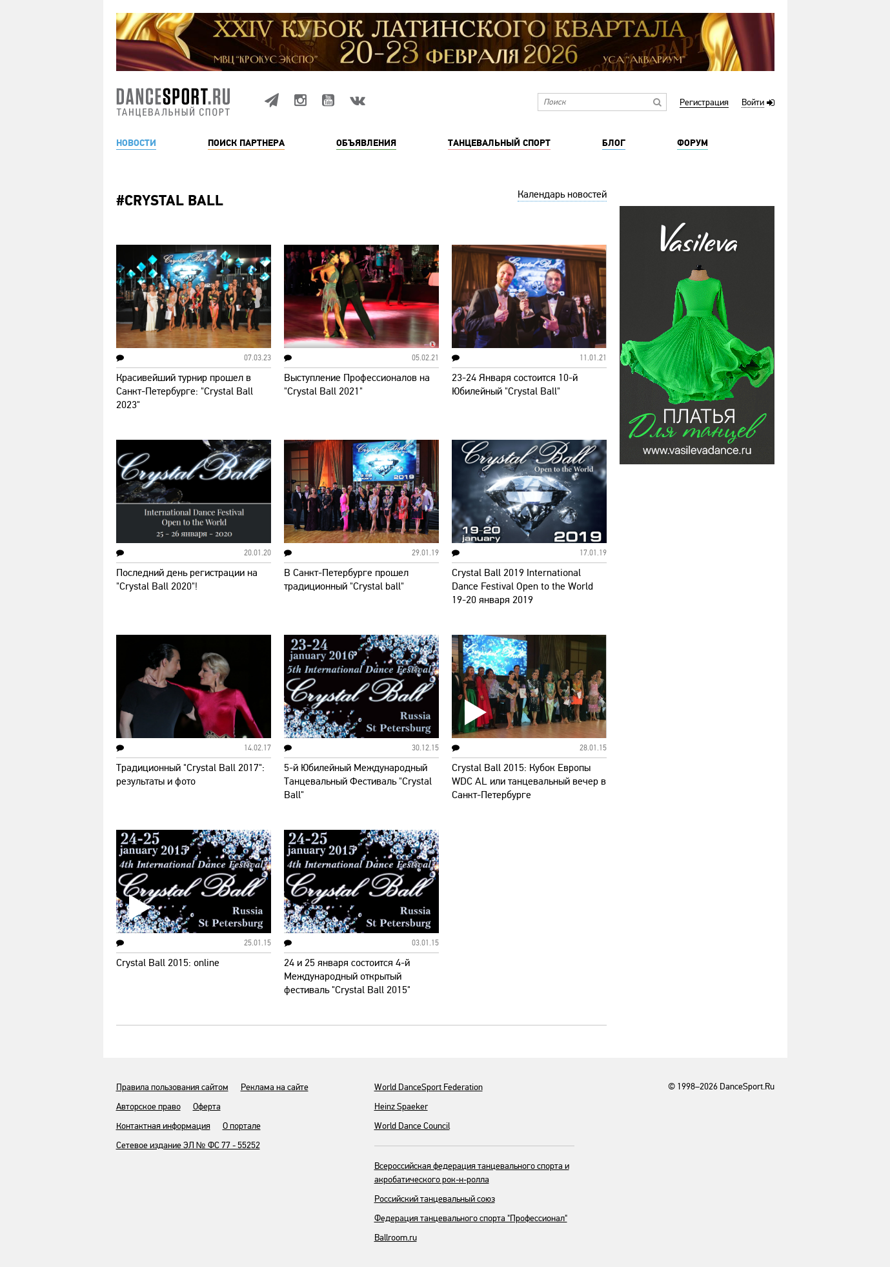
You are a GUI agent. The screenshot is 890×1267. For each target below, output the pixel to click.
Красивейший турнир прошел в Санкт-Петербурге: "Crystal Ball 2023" (184, 391)
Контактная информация (163, 1125)
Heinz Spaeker (401, 1106)
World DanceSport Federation (428, 1087)
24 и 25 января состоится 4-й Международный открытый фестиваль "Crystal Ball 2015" (347, 976)
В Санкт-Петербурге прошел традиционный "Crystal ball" (346, 579)
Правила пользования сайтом (172, 1087)
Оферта (207, 1106)
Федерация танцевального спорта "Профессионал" (470, 1218)
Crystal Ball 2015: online (167, 962)
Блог (613, 143)
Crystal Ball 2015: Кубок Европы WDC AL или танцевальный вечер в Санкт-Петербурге (529, 781)
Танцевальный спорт (499, 143)
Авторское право (148, 1106)
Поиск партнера (246, 143)
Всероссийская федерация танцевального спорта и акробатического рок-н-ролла (471, 1172)
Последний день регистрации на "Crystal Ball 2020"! (187, 579)
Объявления (366, 143)
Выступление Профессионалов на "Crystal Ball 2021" (357, 384)
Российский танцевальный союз (434, 1198)
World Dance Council (412, 1125)
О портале (242, 1125)
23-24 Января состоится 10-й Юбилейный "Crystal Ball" (515, 384)
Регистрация (704, 103)
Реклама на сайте (274, 1087)
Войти (753, 103)
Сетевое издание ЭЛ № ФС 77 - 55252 (188, 1145)
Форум (692, 143)
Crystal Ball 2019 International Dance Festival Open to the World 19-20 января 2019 (522, 586)
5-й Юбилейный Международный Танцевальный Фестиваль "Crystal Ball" (358, 781)
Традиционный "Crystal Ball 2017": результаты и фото (190, 774)
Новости (136, 143)
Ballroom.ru (395, 1237)
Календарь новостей (562, 194)
